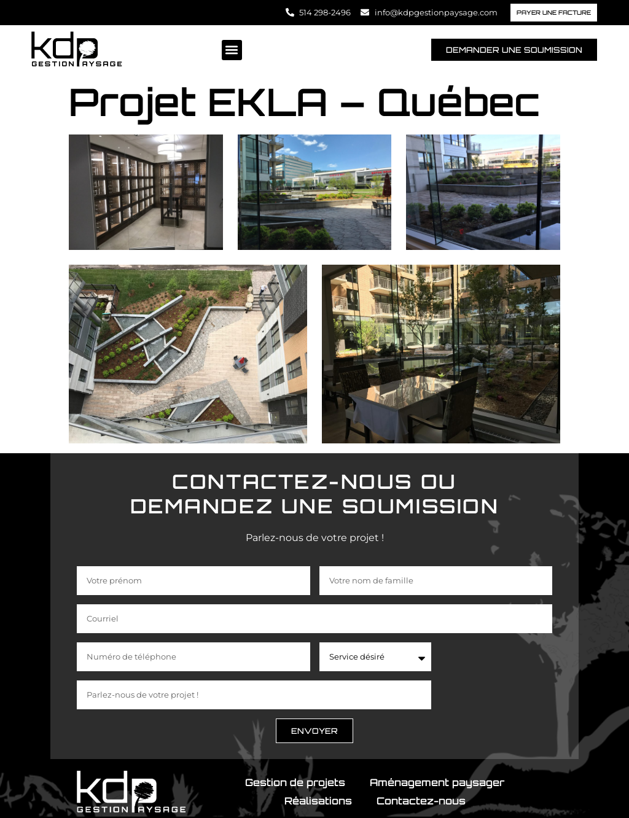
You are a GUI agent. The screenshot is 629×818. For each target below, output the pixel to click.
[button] (232, 50)
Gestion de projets (295, 782)
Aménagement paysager (437, 782)
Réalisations (318, 801)
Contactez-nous (421, 801)
